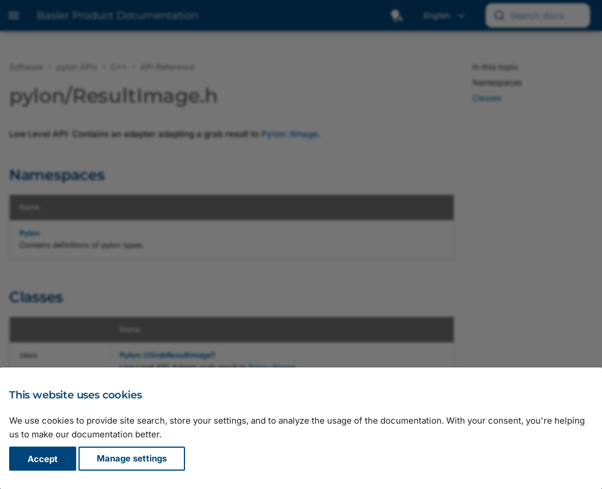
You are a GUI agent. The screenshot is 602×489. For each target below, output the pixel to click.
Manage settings (132, 458)
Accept (42, 458)
